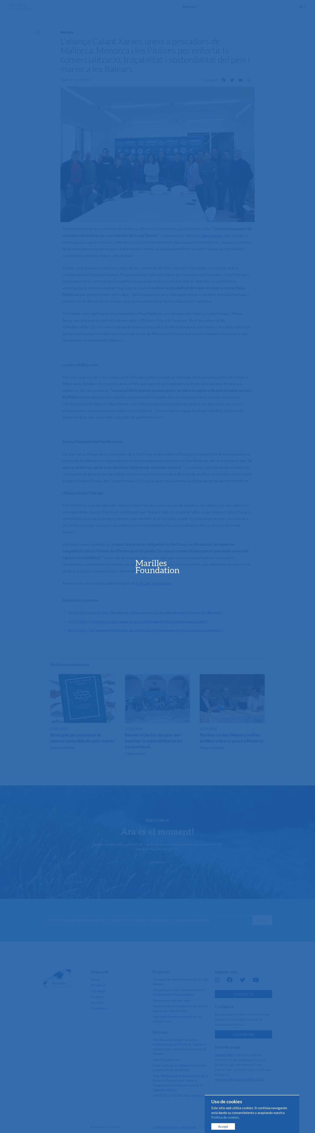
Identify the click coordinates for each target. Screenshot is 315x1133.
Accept (223, 1126)
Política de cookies (225, 1117)
